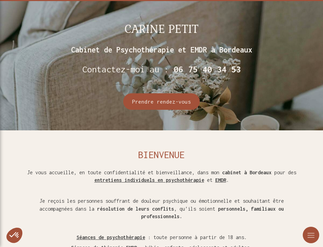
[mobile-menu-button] (311, 235)
